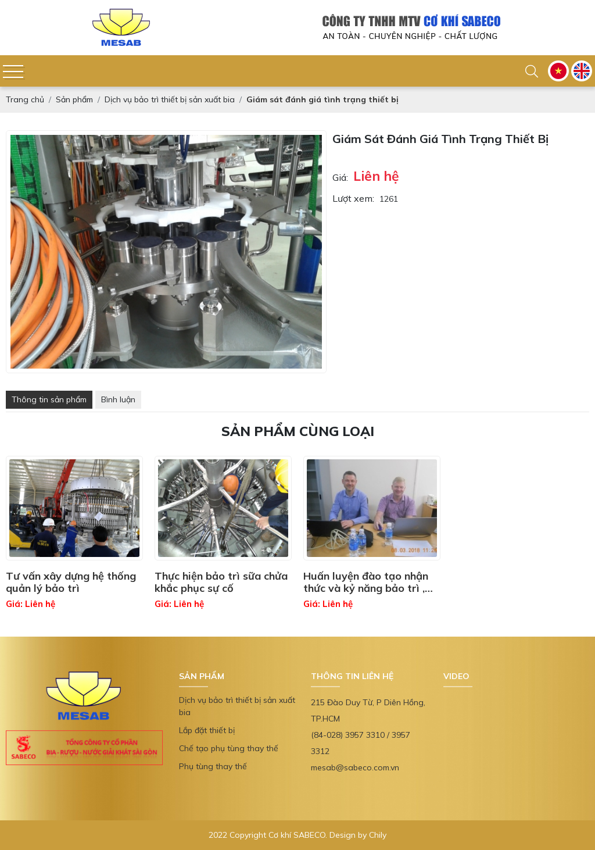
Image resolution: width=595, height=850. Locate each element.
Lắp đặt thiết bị (207, 730)
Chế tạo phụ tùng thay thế (228, 748)
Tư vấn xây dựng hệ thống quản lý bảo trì (71, 582)
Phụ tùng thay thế (213, 766)
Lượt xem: (353, 198)
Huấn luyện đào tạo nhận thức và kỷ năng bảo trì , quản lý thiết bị (365, 582)
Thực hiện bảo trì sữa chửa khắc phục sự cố (221, 582)
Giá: (340, 177)
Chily (377, 835)
